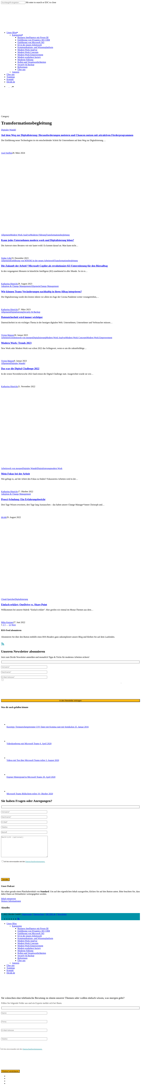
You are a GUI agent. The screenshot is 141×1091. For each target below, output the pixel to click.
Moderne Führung (38, 235)
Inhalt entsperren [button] (8, 903)
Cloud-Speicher (8, 599)
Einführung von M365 (20, 260)
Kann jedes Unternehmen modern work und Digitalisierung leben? (37, 240)
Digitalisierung (17, 312)
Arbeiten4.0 (6, 337)
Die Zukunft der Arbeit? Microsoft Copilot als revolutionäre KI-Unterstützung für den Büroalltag (54, 265)
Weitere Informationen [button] (11, 905)
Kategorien (17, 930)
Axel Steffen (6, 153)
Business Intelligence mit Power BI (33, 932)
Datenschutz (38, 918)
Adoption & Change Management (16, 286)
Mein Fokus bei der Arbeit (15, 473)
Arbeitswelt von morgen (22, 337)
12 (10, 625)
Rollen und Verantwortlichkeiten (31, 957)
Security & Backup (32, 312)
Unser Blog (12, 927)
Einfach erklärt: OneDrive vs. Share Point (24, 604)
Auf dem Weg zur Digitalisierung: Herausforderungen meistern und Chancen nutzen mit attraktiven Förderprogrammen (67, 135)
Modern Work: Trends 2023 (16, 342)
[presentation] (22, 691)
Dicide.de (11, 977)
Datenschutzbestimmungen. (35, 866)
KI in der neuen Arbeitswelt (42, 260)
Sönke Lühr (6, 258)
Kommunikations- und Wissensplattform (35, 942)
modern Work (56, 468)
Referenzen (22, 962)
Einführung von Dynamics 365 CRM (33, 935)
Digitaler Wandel (8, 130)
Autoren (15, 967)
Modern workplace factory (29, 952)
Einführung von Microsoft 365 (30, 937)
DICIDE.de (51, 918)
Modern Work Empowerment (99, 337)
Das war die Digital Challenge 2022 (20, 368)
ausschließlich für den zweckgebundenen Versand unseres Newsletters (90, 682)
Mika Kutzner (7, 622)
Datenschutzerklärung (49, 682)
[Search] (13, 2)
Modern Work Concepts (76, 337)
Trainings (11, 972)
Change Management (49, 286)
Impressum (27, 918)
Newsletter (62, 918)
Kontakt (10, 974)
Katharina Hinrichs (9, 284)
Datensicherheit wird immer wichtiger (22, 317)
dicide (3, 517)
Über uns (21, 964)
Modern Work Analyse (20, 235)
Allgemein (5, 235)
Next (13, 625)
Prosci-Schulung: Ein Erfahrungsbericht (23, 499)
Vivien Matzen (7, 335)
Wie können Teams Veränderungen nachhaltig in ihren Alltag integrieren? (41, 291)
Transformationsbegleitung (58, 235)
